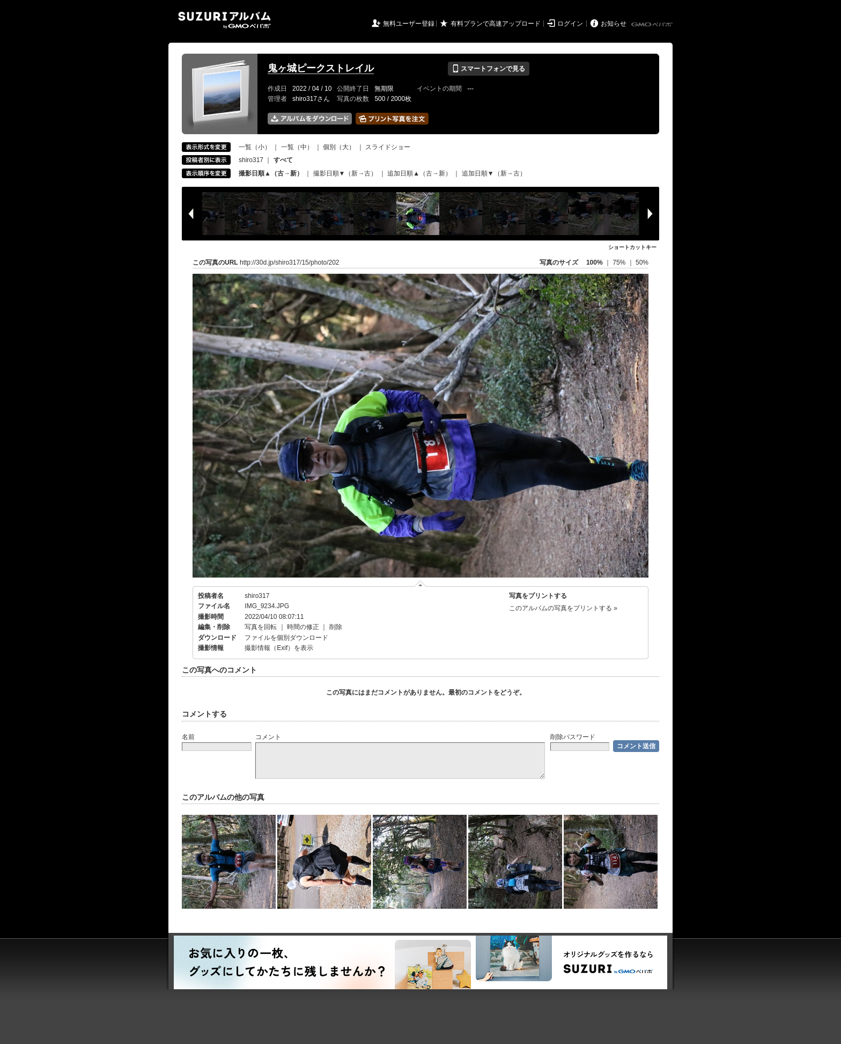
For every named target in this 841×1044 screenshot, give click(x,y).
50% (642, 262)
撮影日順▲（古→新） (271, 173)
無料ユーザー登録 (408, 23)
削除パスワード (572, 737)
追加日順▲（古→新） (419, 173)
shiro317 (251, 160)
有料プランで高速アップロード (496, 23)
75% (620, 262)
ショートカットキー (632, 247)
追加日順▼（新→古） (494, 173)
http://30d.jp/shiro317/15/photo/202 (289, 262)
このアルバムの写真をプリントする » (563, 608)
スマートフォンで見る (488, 69)
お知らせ (613, 23)
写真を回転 (261, 627)
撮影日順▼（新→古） (345, 173)
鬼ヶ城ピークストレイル (321, 68)
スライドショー (387, 147)
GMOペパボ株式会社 (652, 24)
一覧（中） (297, 147)
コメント (268, 737)
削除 (335, 627)
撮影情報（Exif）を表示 (279, 648)
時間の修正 (303, 627)
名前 (188, 737)
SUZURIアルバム (224, 20)
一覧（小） (255, 147)
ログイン (570, 23)
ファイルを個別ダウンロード (286, 637)
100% (594, 262)
